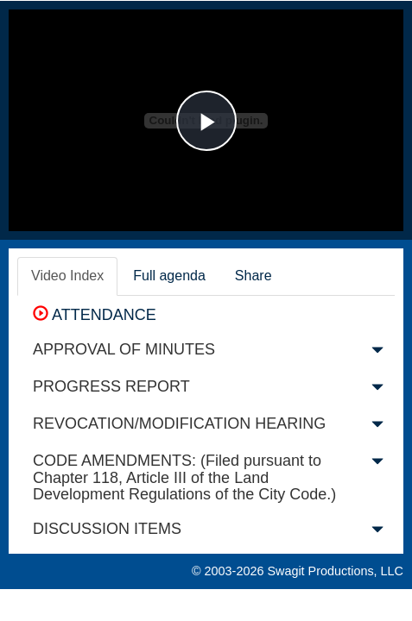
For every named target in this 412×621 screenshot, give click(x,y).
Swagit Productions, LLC (335, 571)
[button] (377, 354)
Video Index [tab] (67, 275)
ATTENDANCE (94, 314)
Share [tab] (253, 275)
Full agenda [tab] (169, 275)
